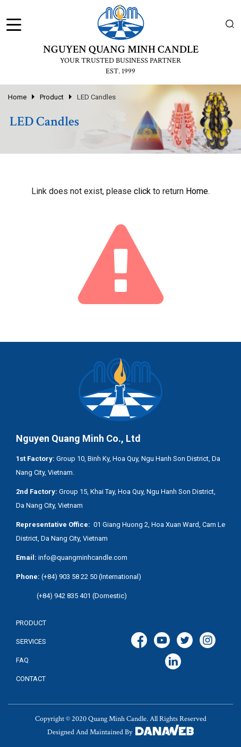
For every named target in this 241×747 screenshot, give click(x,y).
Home (17, 97)
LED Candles (96, 97)
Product (52, 97)
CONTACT (31, 679)
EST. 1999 (120, 71)
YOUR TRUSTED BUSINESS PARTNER (120, 60)
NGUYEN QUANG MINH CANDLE (121, 49)
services (31, 641)
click (142, 191)
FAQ (22, 660)
